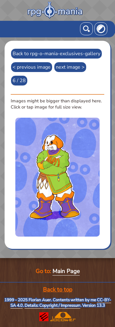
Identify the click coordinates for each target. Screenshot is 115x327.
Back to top (57, 290)
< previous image (32, 67)
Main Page (66, 271)
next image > (70, 67)
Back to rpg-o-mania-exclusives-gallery (56, 53)
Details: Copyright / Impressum (52, 305)
